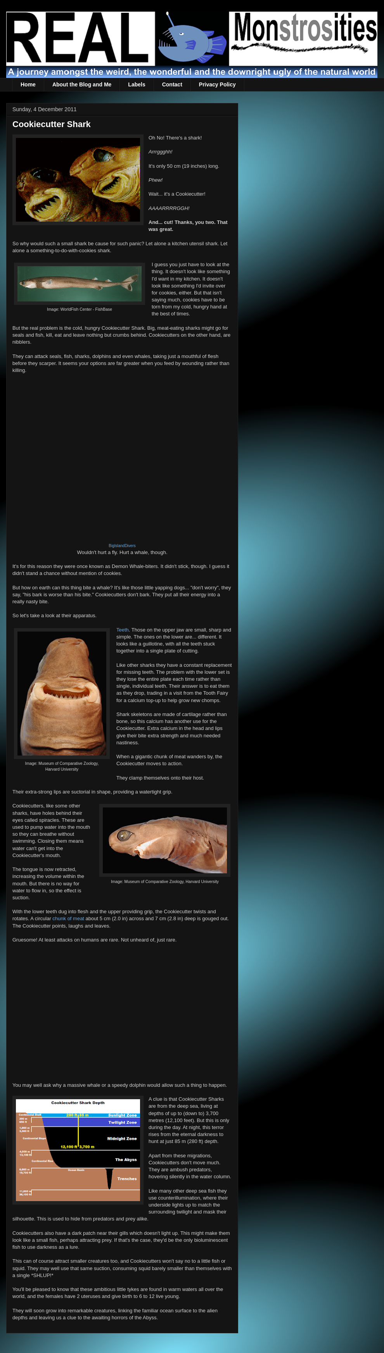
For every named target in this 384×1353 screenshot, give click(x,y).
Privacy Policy (217, 84)
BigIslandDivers (122, 546)
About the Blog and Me (81, 84)
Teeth (122, 630)
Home (28, 84)
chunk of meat (68, 918)
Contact (172, 84)
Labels (136, 84)
